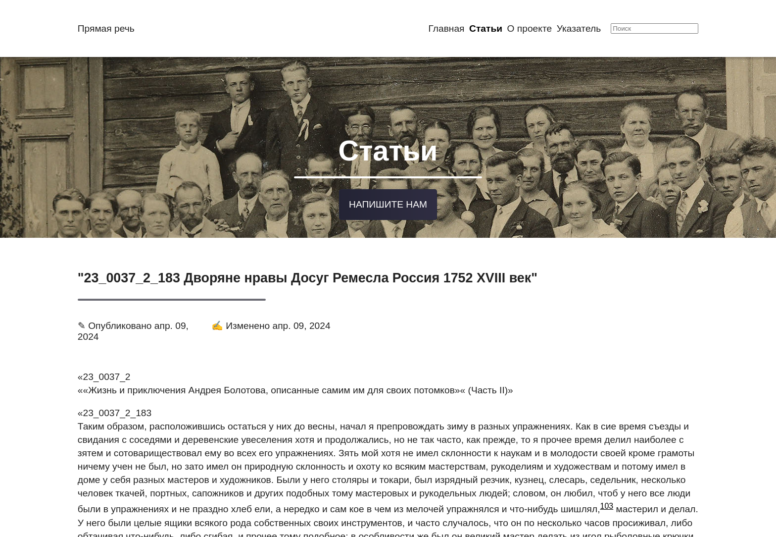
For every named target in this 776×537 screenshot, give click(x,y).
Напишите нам (388, 200)
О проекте (529, 28)
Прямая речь (106, 28)
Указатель (579, 28)
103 (607, 501)
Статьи (485, 28)
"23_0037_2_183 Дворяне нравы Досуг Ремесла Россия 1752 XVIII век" (307, 272)
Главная (446, 28)
